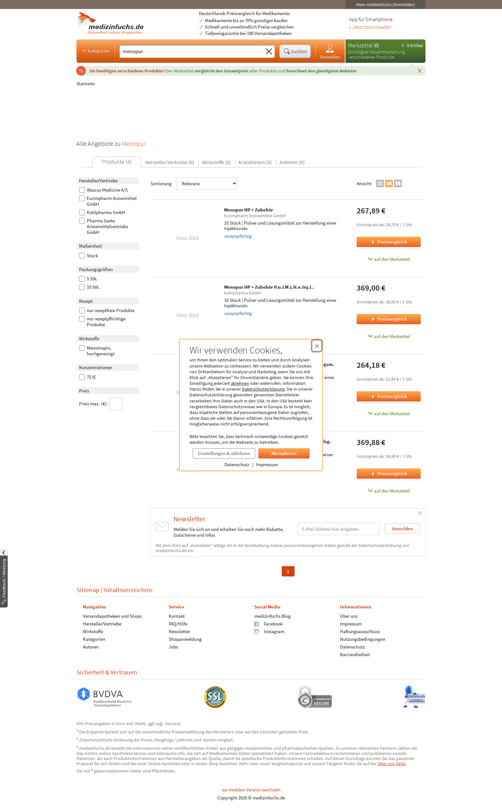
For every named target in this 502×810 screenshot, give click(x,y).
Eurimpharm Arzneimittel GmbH (108, 201)
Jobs (173, 647)
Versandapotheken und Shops (112, 616)
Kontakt (177, 616)
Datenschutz (236, 464)
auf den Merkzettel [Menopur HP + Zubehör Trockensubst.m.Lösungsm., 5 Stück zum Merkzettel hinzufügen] (389, 413)
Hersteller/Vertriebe (102, 624)
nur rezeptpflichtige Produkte (102, 321)
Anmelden (330, 51)
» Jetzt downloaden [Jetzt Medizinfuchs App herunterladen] (370, 27)
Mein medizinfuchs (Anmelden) (385, 4)
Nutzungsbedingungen (362, 639)
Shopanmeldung (185, 639)
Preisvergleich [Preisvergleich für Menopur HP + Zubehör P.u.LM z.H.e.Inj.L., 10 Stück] (388, 319)
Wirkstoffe (93, 631)
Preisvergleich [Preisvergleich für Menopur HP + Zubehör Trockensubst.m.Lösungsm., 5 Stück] (388, 396)
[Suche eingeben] (191, 51)
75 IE (87, 377)
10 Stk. (89, 287)
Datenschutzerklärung (263, 389)
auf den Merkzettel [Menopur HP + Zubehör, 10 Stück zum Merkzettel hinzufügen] (389, 259)
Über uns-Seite (391, 763)
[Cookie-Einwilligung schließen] (316, 346)
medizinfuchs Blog (272, 616)
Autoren (91, 647)
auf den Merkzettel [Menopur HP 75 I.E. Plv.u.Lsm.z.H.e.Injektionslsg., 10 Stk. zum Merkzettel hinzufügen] (389, 491)
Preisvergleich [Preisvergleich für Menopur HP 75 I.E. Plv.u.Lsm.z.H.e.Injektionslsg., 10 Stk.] (388, 473)
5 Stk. (88, 279)
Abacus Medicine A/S (103, 190)
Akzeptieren (283, 453)
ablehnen (240, 383)
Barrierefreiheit (355, 654)
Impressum (267, 464)
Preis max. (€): (100, 403)
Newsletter (179, 631)
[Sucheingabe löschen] (269, 51)
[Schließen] (419, 70)
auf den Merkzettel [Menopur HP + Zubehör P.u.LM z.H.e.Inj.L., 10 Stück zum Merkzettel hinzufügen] (389, 336)
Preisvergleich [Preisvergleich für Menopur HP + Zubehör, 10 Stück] (388, 242)
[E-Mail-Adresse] (339, 529)
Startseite (86, 84)
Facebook (268, 624)
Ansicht (364, 183)
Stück (88, 256)
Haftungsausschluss (360, 631)
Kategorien (95, 50)
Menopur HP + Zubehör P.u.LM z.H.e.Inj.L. (269, 287)
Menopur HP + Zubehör (248, 210)
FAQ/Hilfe (178, 624)
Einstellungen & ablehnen (224, 453)
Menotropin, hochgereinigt (97, 351)
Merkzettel (360, 45)
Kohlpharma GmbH (102, 212)
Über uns (349, 616)
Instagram (269, 631)
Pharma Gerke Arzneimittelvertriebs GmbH (103, 226)
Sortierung (193, 183)
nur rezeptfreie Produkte (106, 310)
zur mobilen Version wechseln (251, 789)
